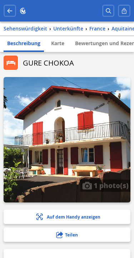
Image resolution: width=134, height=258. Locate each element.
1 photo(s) (105, 185)
